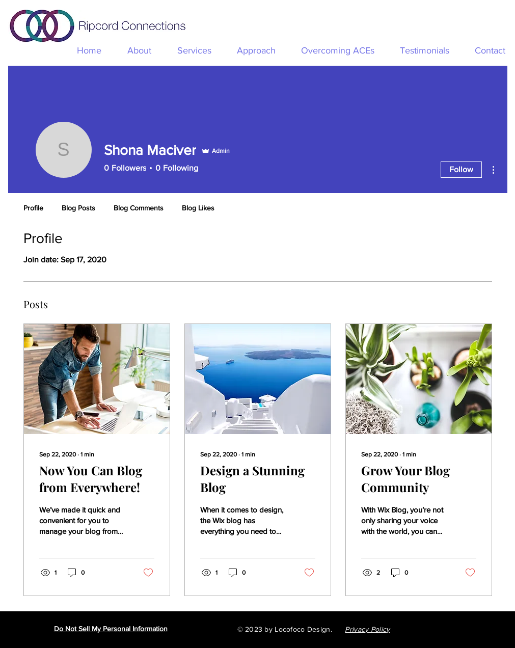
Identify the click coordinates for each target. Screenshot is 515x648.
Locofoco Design (302, 629)
